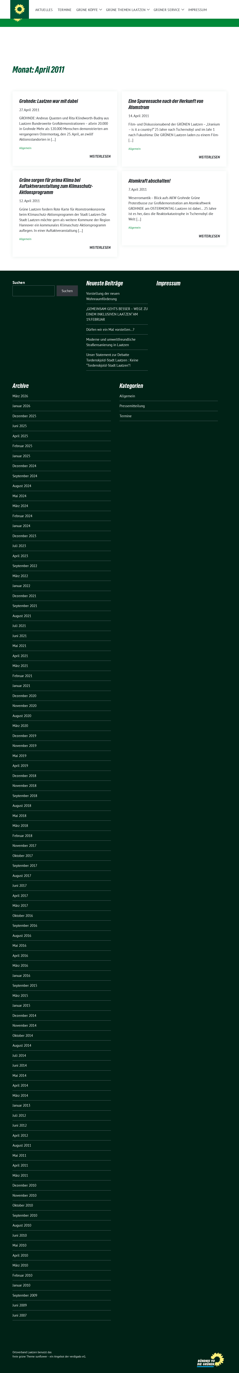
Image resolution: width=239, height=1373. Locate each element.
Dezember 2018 (24, 770)
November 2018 (24, 780)
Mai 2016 (19, 939)
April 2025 (20, 430)
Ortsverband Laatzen (48, 16)
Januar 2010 (21, 1279)
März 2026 (20, 390)
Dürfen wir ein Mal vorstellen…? (110, 323)
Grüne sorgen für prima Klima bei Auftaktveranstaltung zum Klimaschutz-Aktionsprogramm (56, 180)
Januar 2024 (21, 520)
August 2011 (22, 1139)
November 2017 (24, 840)
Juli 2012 (19, 1109)
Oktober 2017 (23, 850)
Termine (126, 410)
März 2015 (20, 989)
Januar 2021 (21, 680)
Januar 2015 (21, 999)
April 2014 (20, 1079)
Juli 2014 (19, 1049)
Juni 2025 (20, 420)
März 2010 (20, 1259)
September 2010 (25, 1209)
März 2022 (20, 570)
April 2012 (20, 1129)
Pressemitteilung (132, 400)
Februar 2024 (22, 510)
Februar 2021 (22, 670)
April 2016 (20, 950)
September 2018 (25, 790)
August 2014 (22, 1039)
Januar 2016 (21, 970)
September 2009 (25, 1289)
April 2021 (20, 650)
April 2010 (20, 1249)
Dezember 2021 (24, 590)
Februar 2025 (22, 440)
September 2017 (25, 859)
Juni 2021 (20, 630)
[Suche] (214, 3)
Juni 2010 (20, 1229)
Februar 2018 (22, 830)
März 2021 (20, 660)
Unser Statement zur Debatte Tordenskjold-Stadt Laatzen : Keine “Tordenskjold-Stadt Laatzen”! (112, 354)
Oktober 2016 (23, 910)
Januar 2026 (21, 400)
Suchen (19, 276)
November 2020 (24, 700)
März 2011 (20, 1169)
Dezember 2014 (24, 1009)
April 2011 (20, 1159)
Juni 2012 (20, 1119)
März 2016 (20, 959)
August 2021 (22, 610)
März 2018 (20, 820)
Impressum (168, 277)
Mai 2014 (19, 1069)
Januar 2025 (21, 450)
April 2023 (20, 550)
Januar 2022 (21, 580)
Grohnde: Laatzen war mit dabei (48, 95)
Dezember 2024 (24, 460)
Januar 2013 (21, 1099)
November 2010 (24, 1189)
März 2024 (20, 500)
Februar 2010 (22, 1269)
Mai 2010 (19, 1239)
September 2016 (25, 919)
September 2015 (25, 979)
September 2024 (25, 470)
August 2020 (22, 710)
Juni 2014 (20, 1059)
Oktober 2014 (23, 1029)
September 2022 (25, 560)
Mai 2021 (19, 640)
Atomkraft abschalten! (149, 175)
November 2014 (24, 1019)
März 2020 (20, 720)
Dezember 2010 (24, 1179)
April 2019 (20, 760)
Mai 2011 (19, 1149)
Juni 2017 (20, 879)
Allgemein (25, 142)
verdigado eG (77, 1350)
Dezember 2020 (24, 690)
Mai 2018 (19, 810)
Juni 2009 (20, 1299)
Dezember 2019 (24, 730)
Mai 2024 (19, 490)
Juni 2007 (20, 1309)
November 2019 (24, 740)
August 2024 (22, 480)
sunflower (41, 1350)
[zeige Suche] (220, 3)
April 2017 (20, 890)
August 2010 (22, 1219)
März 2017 (20, 899)
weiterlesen (100, 150)
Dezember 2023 (24, 530)
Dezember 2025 (24, 410)
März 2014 (20, 1089)
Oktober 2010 (23, 1199)
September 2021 (25, 600)
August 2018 (22, 800)
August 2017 (22, 870)
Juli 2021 (19, 620)
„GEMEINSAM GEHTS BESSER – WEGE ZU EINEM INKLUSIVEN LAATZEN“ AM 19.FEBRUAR (117, 308)
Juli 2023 (19, 540)
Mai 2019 (19, 750)
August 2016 (22, 930)
